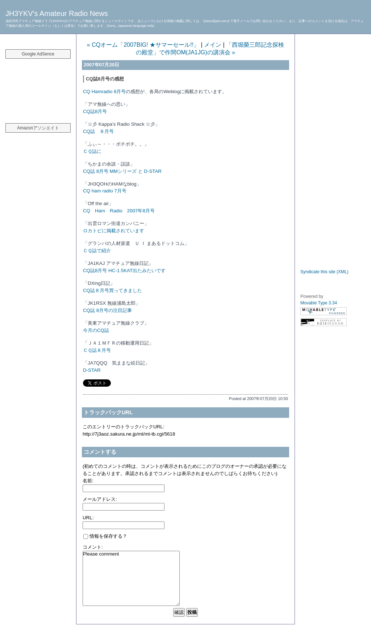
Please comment (131, 578)
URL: (88, 517)
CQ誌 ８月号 (98, 131)
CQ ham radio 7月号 (104, 191)
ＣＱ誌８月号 (97, 350)
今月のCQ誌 (96, 330)
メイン (212, 45)
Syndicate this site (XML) (324, 271)
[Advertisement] (38, 87)
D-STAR (92, 370)
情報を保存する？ (105, 536)
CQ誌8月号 (95, 111)
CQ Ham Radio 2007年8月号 (119, 210)
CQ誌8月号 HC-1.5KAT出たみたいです (124, 270)
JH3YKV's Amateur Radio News (56, 13)
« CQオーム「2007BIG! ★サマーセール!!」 (143, 45)
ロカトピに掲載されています (113, 230)
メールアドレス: (100, 499)
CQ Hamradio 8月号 (104, 91)
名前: (88, 480)
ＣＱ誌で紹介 (97, 250)
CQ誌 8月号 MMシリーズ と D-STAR (122, 171)
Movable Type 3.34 (318, 302)
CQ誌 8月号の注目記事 (107, 310)
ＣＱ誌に (92, 151)
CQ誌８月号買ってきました (112, 290)
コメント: (93, 547)
